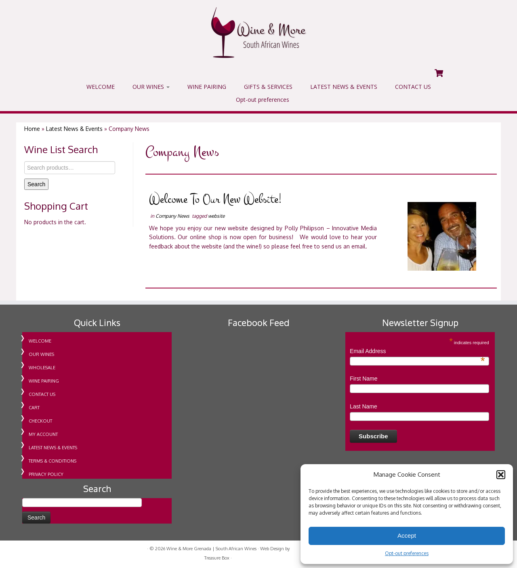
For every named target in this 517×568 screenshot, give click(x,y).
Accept (406, 535)
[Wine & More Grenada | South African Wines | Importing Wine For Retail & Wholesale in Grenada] (258, 32)
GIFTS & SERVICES (268, 86)
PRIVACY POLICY (46, 474)
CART (34, 407)
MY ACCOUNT (43, 434)
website (216, 216)
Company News (173, 216)
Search (36, 184)
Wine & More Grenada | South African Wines (211, 548)
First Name (363, 378)
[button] (501, 475)
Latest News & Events (74, 128)
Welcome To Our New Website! (215, 199)
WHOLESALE (42, 367)
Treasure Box (216, 558)
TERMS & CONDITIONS (52, 461)
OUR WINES (151, 86)
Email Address (417, 352)
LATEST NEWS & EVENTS (343, 86)
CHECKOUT (40, 421)
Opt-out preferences (407, 553)
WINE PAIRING (206, 86)
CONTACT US (413, 86)
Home (32, 128)
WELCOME (100, 86)
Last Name (363, 406)
